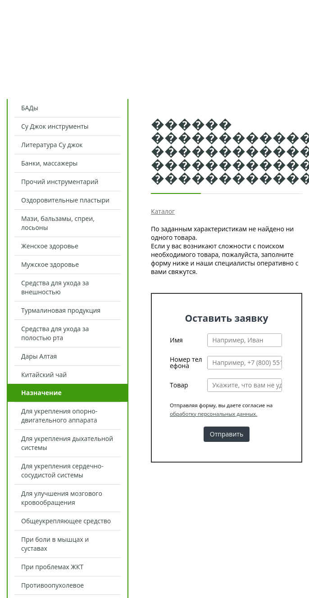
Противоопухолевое (52, 585)
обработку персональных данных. (213, 413)
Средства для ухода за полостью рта (55, 333)
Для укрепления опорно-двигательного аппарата (59, 415)
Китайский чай (44, 374)
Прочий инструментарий (59, 181)
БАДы (29, 107)
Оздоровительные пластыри (65, 200)
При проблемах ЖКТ (52, 566)
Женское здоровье (49, 246)
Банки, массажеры (49, 163)
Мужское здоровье (50, 264)
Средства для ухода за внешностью (55, 287)
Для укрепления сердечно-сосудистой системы (62, 470)
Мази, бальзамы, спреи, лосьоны (58, 223)
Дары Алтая (39, 356)
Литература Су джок (52, 144)
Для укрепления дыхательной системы (67, 443)
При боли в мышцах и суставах (55, 544)
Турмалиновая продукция (60, 310)
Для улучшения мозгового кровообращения (61, 498)
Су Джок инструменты (55, 126)
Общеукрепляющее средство (66, 521)
